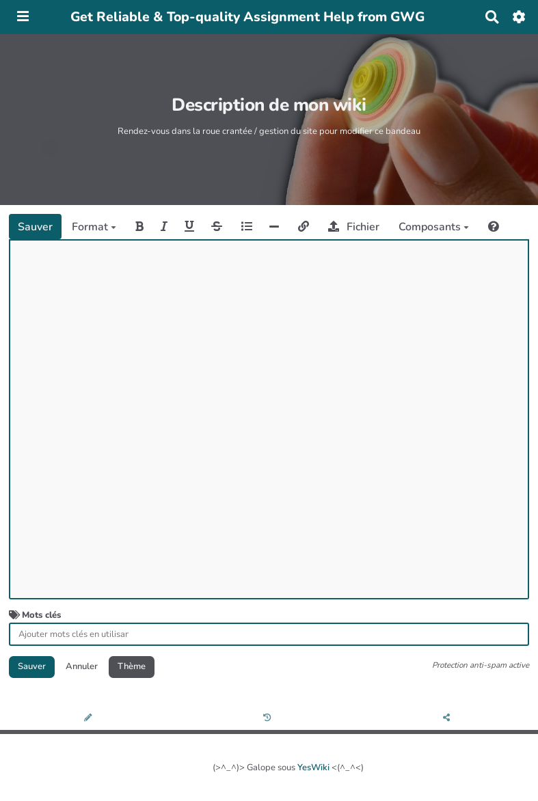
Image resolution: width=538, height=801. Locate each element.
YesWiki (313, 767)
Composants (434, 226)
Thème (132, 666)
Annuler (82, 666)
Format (94, 226)
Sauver (35, 226)
